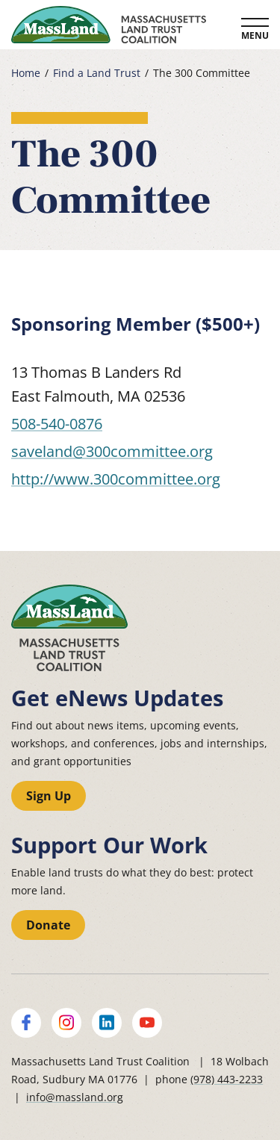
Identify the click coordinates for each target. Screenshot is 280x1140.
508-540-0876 (56, 424)
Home (25, 73)
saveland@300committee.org (112, 451)
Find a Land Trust (96, 73)
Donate (48, 925)
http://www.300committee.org (115, 479)
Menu (255, 35)
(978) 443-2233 (226, 1079)
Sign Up (48, 796)
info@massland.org (74, 1097)
